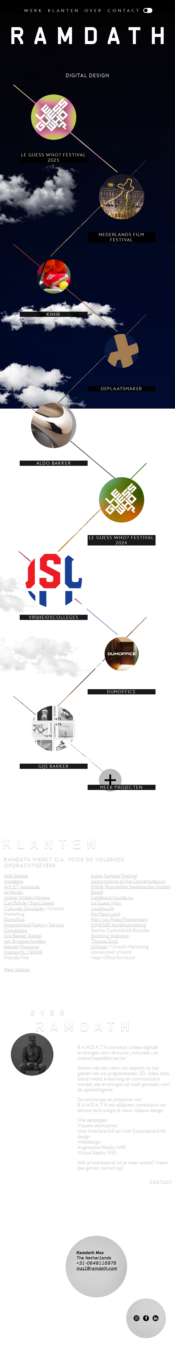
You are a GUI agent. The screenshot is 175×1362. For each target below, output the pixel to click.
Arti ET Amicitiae (22, 886)
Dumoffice (14, 919)
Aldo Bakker (16, 875)
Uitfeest (99, 946)
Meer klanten (17, 969)
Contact (124, 10)
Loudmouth (102, 908)
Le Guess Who (106, 903)
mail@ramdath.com (96, 1268)
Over (93, 10)
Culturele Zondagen (24, 908)
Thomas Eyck (104, 941)
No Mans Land (105, 913)
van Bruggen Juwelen (25, 941)
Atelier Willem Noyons (27, 897)
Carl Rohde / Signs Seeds (29, 903)
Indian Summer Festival (114, 875)
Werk (33, 10)
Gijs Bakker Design (23, 935)
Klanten (63, 10)
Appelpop (13, 881)
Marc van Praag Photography (119, 919)
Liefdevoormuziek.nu (112, 897)
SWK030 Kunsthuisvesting (118, 924)
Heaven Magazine (21, 946)
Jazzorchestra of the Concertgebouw (128, 881)
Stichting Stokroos (110, 935)
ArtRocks (13, 892)
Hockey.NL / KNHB (23, 952)
